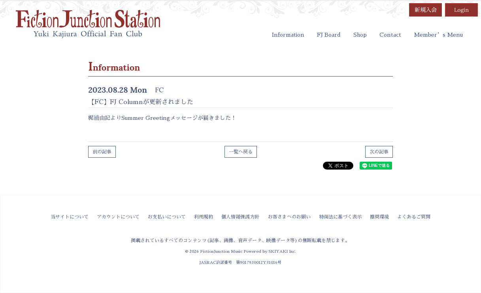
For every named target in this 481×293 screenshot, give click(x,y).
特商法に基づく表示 (340, 217)
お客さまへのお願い (289, 217)
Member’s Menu (438, 34)
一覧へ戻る (241, 151)
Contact (390, 34)
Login (461, 9)
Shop (360, 34)
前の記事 (101, 151)
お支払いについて (167, 217)
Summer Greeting (145, 118)
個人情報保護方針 (240, 217)
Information (288, 34)
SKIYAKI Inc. (282, 251)
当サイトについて (70, 217)
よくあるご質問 (413, 217)
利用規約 (203, 217)
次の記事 (379, 151)
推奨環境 (379, 217)
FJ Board (329, 34)
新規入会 (426, 9)
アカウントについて (118, 217)
